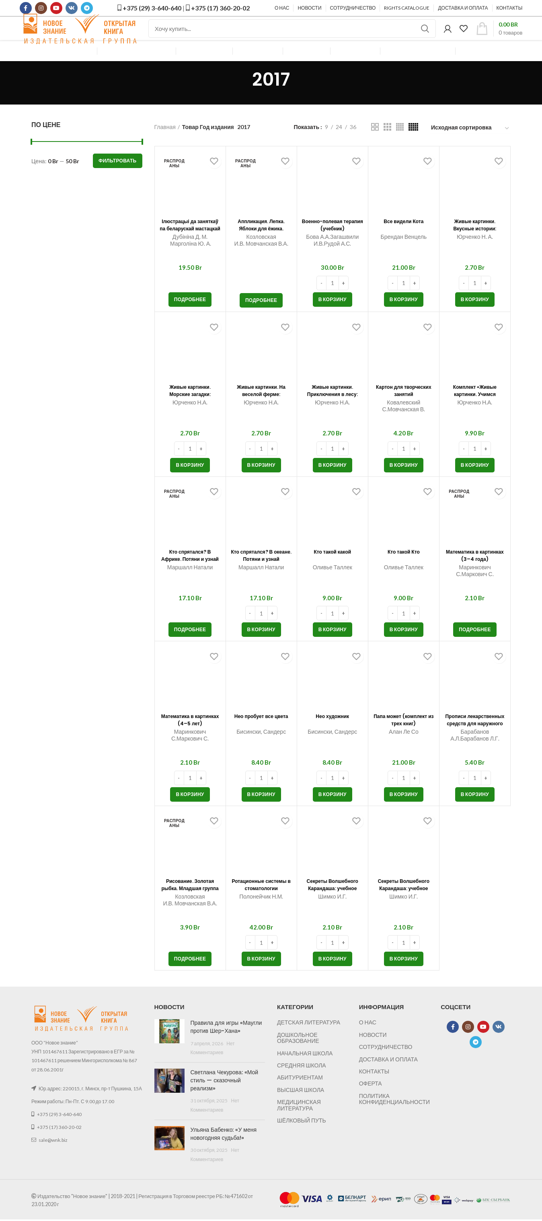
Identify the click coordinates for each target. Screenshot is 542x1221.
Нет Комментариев (241, 1062)
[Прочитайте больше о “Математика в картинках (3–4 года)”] (475, 648)
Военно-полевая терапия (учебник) (332, 246)
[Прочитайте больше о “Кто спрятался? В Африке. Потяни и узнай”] (190, 648)
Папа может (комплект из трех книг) (403, 741)
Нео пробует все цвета (261, 737)
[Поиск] (292, 38)
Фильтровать (118, 179)
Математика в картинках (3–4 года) (474, 577)
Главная (165, 145)
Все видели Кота (404, 239)
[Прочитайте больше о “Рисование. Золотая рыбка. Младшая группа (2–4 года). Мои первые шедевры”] (190, 977)
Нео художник (332, 734)
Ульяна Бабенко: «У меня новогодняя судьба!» (218, 1135)
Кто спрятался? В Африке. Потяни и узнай (190, 577)
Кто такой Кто (404, 570)
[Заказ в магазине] (470, 147)
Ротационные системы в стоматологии (261, 906)
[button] (332, 318)
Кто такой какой (332, 570)
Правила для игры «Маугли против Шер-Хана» (220, 1045)
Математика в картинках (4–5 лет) (190, 741)
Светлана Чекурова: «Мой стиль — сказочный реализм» (223, 1086)
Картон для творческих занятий (403, 412)
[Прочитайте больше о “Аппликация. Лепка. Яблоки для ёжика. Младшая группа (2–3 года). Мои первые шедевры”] (261, 319)
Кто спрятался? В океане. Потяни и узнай (261, 577)
